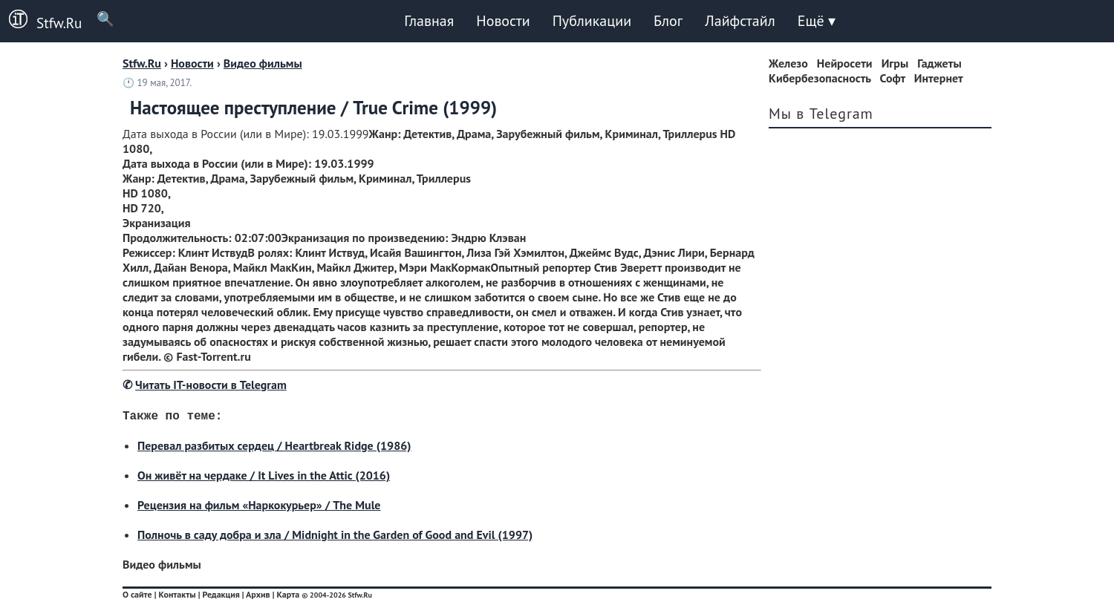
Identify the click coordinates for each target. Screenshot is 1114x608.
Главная (429, 20)
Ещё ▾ (817, 20)
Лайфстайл (740, 20)
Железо (788, 63)
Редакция (220, 597)
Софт (892, 78)
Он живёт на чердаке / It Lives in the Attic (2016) (263, 478)
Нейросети (845, 63)
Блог (668, 20)
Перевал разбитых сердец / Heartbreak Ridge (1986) (274, 448)
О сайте (137, 597)
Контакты (176, 597)
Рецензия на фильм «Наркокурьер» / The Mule (258, 507)
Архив (258, 597)
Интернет (938, 78)
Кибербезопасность (820, 78)
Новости (503, 20)
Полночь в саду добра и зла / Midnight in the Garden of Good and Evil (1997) (334, 537)
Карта (287, 597)
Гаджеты (939, 63)
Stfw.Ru (41, 21)
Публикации (592, 20)
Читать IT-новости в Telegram (211, 384)
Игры (895, 63)
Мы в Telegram (821, 113)
